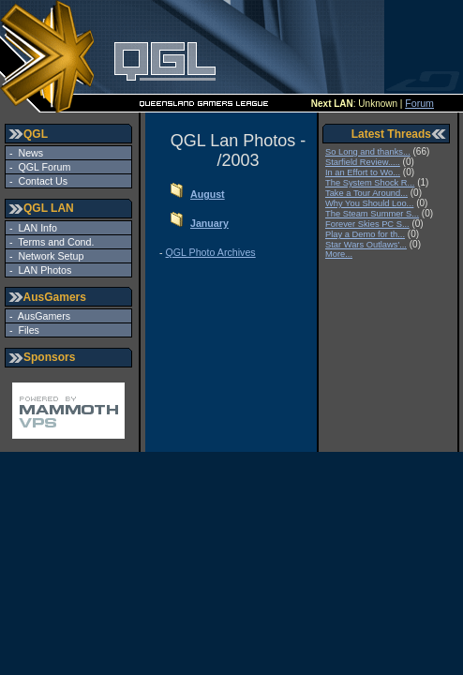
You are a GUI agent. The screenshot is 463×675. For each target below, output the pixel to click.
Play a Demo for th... (365, 234)
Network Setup (48, 256)
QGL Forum (42, 166)
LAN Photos (42, 270)
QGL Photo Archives (211, 252)
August (207, 194)
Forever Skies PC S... (367, 224)
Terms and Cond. (54, 242)
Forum (419, 103)
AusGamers (42, 316)
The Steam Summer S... (372, 213)
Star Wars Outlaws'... (366, 244)
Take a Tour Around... (366, 193)
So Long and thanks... (368, 152)
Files (26, 330)
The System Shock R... (369, 183)
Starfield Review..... (362, 162)
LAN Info (35, 227)
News (28, 152)
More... (338, 254)
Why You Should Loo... (369, 203)
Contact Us (40, 181)
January (209, 223)
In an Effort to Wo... (362, 172)
